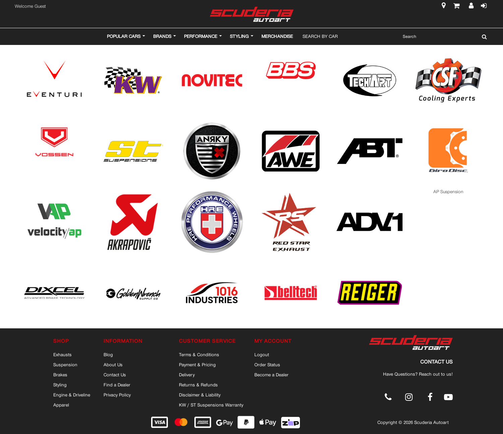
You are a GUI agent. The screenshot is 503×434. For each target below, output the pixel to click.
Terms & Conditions (199, 354)
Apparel (61, 405)
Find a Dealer (117, 384)
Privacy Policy (117, 394)
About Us (113, 364)
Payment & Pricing (197, 364)
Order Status (267, 364)
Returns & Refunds (198, 384)
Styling (60, 384)
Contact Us (115, 374)
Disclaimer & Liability (200, 394)
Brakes (60, 374)
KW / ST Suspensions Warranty (211, 405)
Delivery (187, 374)
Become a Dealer (271, 374)
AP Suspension (448, 191)
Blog (108, 354)
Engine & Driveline (71, 394)
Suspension (65, 364)
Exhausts (62, 354)
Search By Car (320, 36)
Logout (261, 354)
